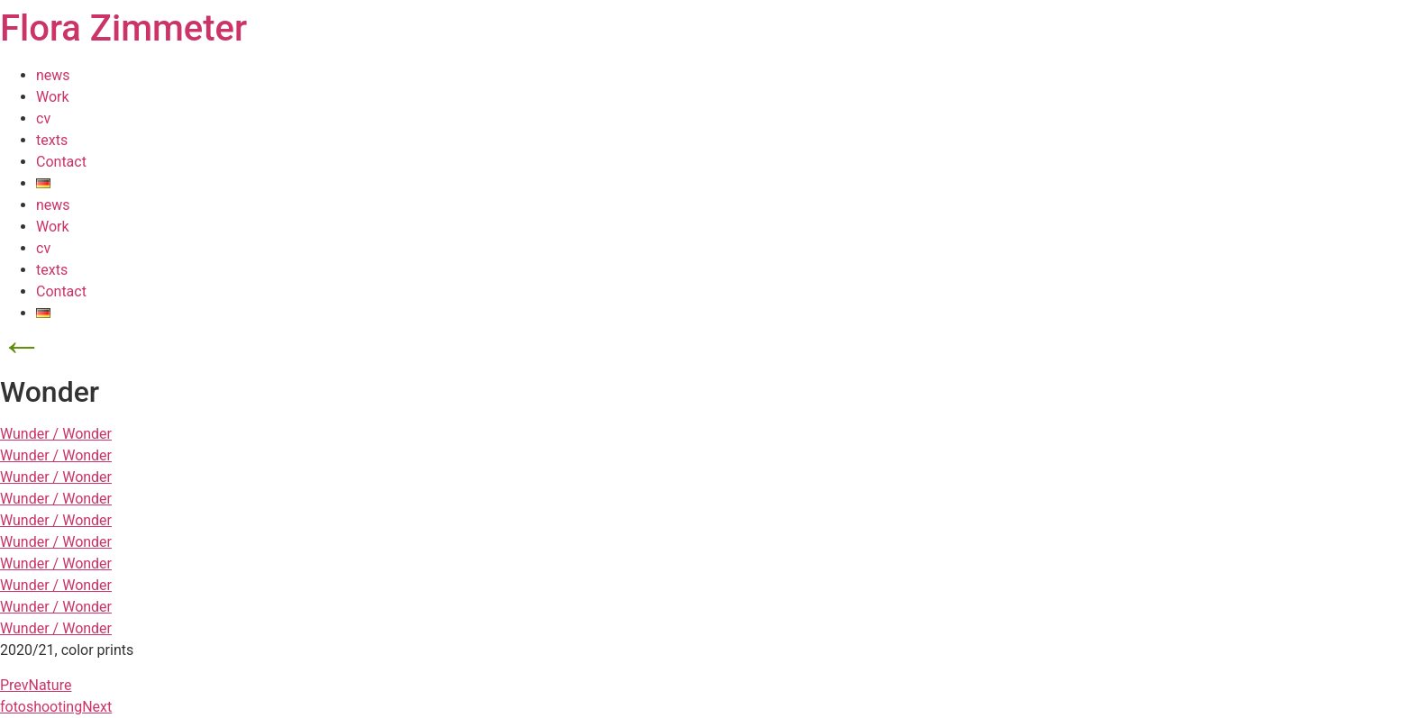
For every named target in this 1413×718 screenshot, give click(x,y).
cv (43, 118)
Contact (61, 161)
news (53, 75)
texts (52, 140)
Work (52, 96)
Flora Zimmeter (123, 28)
